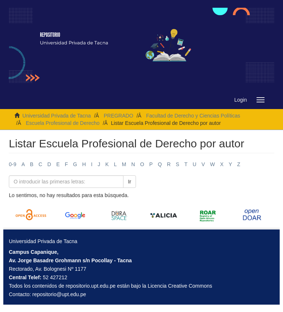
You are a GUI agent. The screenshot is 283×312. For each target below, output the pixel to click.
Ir (129, 182)
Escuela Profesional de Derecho (62, 123)
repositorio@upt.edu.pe (59, 294)
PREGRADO (118, 116)
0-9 (12, 164)
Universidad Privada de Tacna (56, 116)
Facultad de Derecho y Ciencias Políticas (193, 116)
